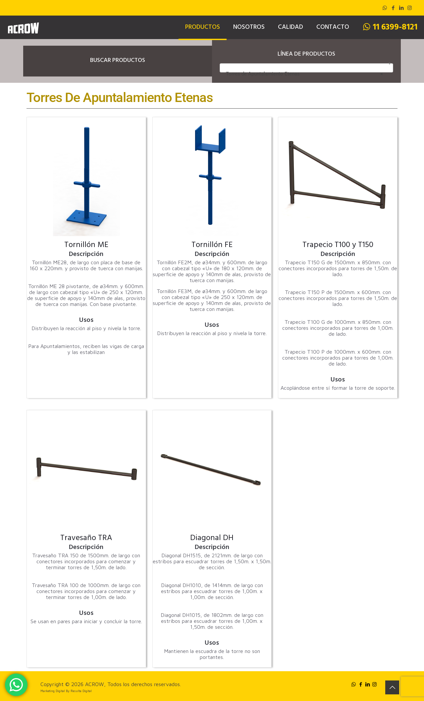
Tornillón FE (212, 245)
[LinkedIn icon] (401, 8)
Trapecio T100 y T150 (337, 245)
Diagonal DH (212, 538)
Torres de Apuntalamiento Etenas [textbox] (304, 73)
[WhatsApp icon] (384, 8)
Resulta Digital (81, 691)
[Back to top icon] (392, 687)
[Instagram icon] (409, 8)
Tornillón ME (86, 245)
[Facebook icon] (393, 8)
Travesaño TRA (86, 538)
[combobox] (306, 68)
